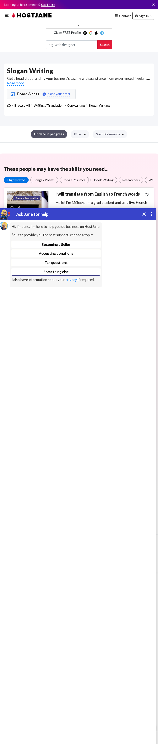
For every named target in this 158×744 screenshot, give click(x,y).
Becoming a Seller (56, 244)
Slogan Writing (99, 105)
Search (105, 44)
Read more (15, 83)
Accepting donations (56, 253)
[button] (110, 134)
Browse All (22, 105)
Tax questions (56, 262)
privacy (71, 279)
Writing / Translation (48, 105)
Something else (56, 272)
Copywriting (76, 105)
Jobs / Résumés (74, 180)
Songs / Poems (44, 180)
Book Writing (104, 180)
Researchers (131, 180)
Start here (48, 4)
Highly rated (16, 180)
